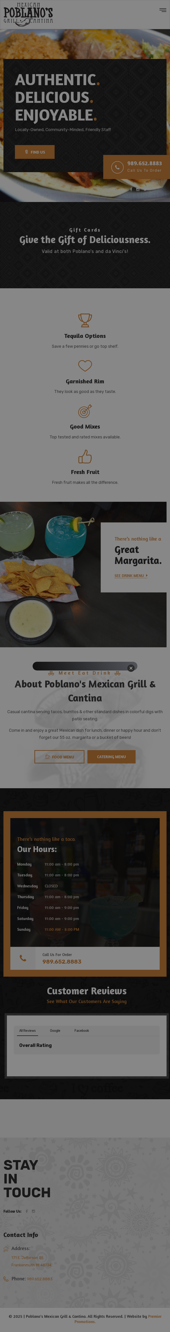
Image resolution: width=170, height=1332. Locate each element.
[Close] (131, 668)
